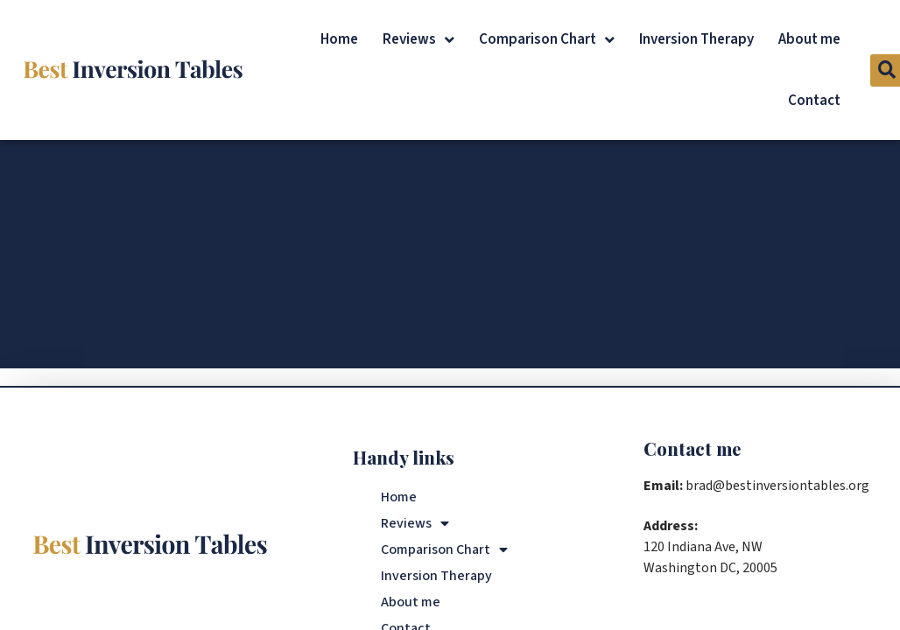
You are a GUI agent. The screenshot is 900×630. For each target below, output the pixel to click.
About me (809, 39)
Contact (814, 100)
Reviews (418, 40)
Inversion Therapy (696, 39)
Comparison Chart (547, 40)
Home (339, 39)
